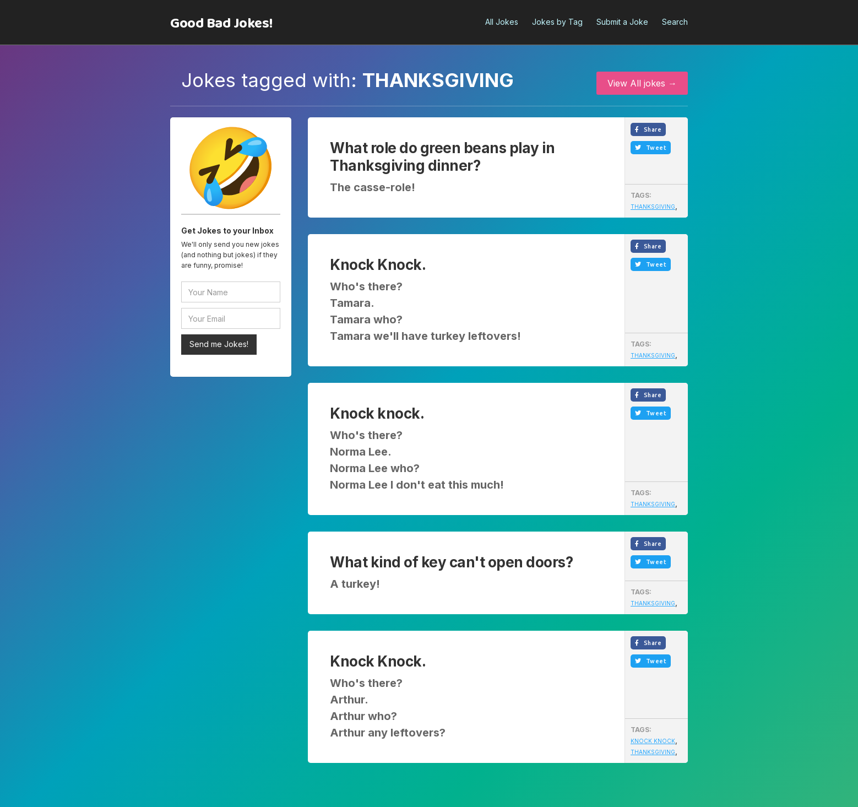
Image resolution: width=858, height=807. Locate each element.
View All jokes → (642, 83)
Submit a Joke (622, 21)
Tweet (650, 147)
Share (648, 129)
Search (675, 21)
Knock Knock (653, 741)
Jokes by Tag (557, 21)
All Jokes (501, 21)
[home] (221, 24)
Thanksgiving (653, 206)
